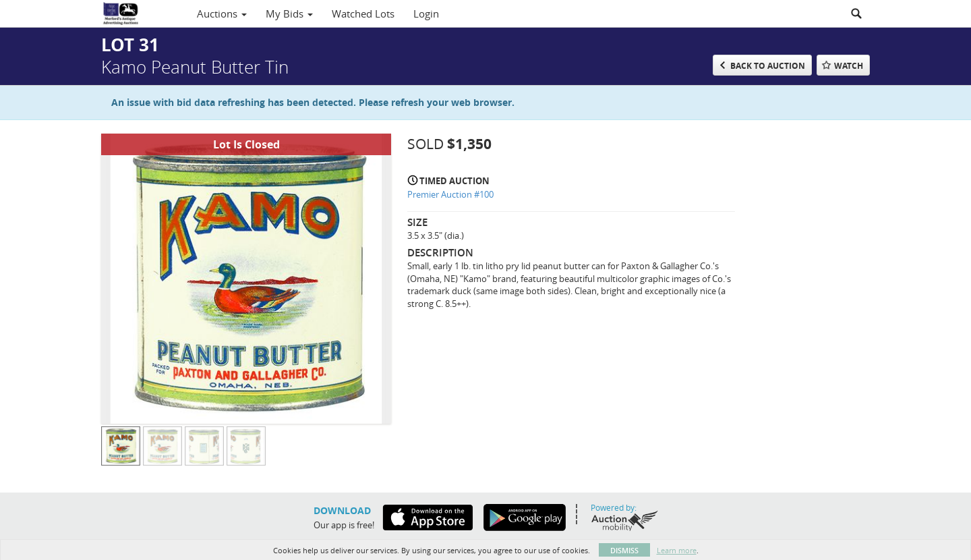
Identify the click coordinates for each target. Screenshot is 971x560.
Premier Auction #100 (450, 194)
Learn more (677, 550)
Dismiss (624, 550)
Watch (848, 66)
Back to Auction (767, 66)
